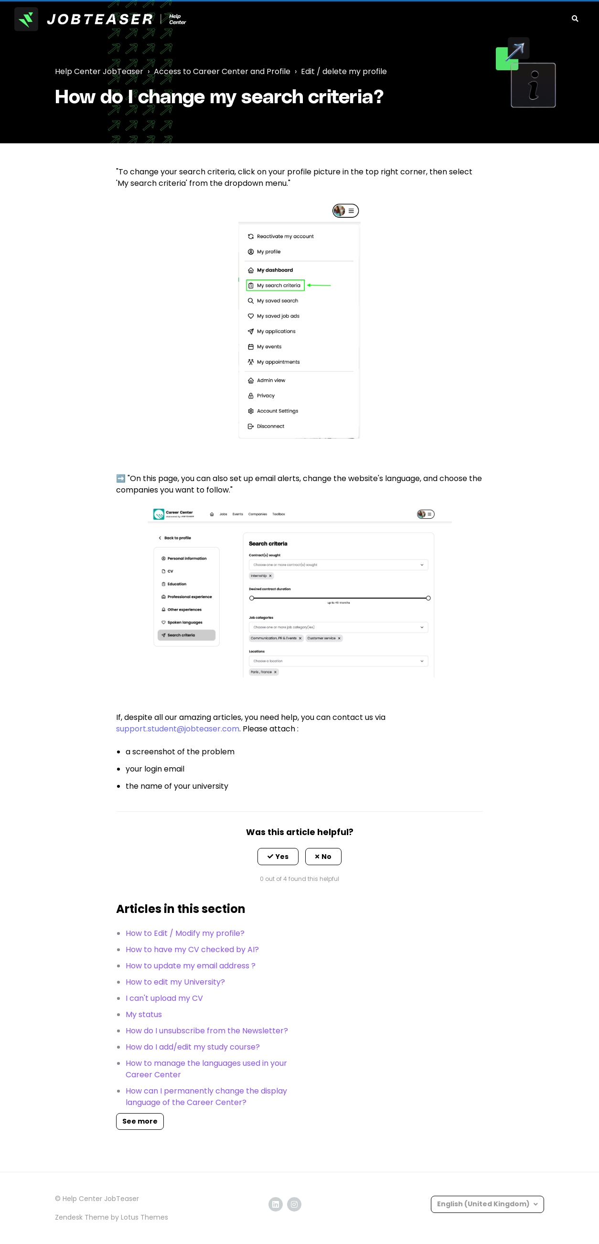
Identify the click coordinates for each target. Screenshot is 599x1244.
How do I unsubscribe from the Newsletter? (207, 1030)
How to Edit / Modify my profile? (185, 933)
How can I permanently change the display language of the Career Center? (206, 1096)
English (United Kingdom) (484, 1204)
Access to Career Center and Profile (222, 71)
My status (144, 1014)
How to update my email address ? (191, 965)
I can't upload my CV (164, 998)
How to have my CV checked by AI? (192, 949)
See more (140, 1121)
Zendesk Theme (82, 1217)
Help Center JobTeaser (99, 71)
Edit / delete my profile (344, 71)
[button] (278, 856)
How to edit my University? (175, 981)
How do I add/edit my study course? (193, 1046)
